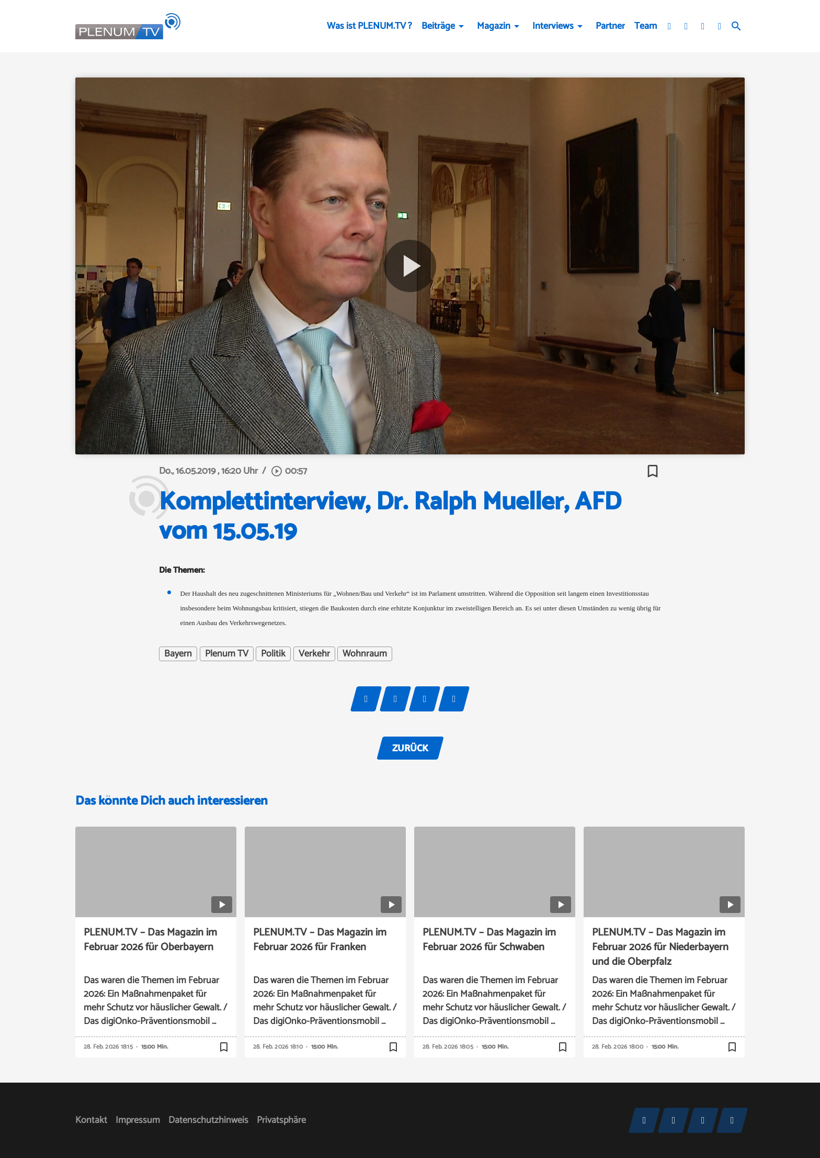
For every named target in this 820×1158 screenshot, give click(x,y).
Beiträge (438, 26)
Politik (273, 654)
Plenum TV (226, 654)
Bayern (178, 654)
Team (645, 26)
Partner (610, 26)
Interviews (553, 26)
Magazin (493, 26)
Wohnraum (365, 654)
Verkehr (314, 654)
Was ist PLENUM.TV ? (369, 26)
